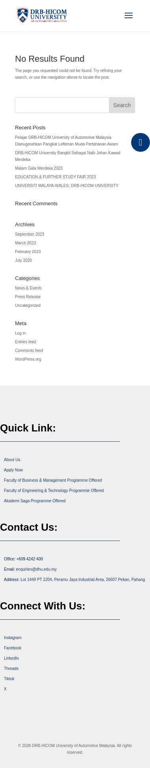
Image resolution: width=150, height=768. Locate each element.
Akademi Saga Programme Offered (35, 501)
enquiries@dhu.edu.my (36, 569)
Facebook (12, 648)
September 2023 (29, 234)
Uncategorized (27, 305)
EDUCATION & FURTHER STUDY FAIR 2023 (55, 177)
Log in (20, 333)
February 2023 (28, 252)
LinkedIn (11, 658)
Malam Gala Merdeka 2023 (39, 168)
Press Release (28, 297)
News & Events (28, 288)
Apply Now (13, 470)
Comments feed (29, 350)
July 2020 (23, 260)
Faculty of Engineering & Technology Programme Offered (54, 490)
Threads (11, 668)
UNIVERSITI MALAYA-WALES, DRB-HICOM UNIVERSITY (66, 185)
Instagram (12, 638)
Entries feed (25, 342)
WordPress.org (28, 359)
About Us (12, 460)
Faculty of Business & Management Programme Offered (53, 480)
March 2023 (25, 243)
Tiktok (9, 679)
